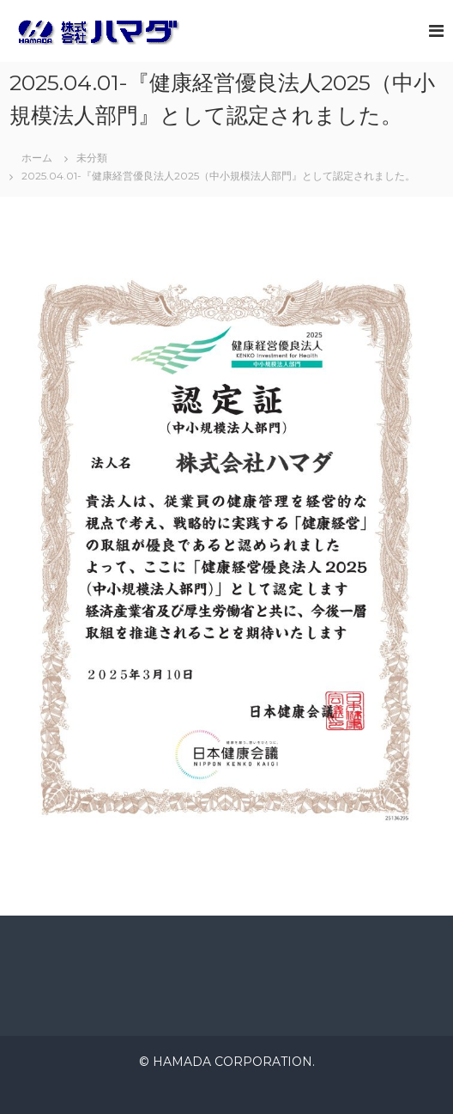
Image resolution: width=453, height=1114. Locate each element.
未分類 (91, 157)
